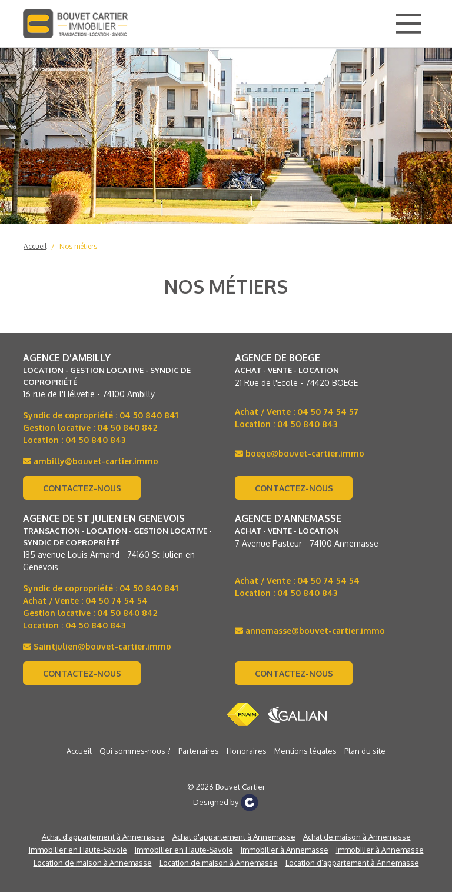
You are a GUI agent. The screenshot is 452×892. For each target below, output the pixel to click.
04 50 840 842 (127, 427)
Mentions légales (305, 750)
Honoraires (247, 750)
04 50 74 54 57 (327, 412)
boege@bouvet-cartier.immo (299, 453)
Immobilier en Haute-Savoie (78, 849)
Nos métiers (78, 246)
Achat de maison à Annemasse (357, 836)
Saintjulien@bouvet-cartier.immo (97, 646)
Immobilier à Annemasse (284, 849)
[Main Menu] (408, 23)
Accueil (35, 246)
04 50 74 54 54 (116, 600)
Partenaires (198, 750)
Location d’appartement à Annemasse (352, 862)
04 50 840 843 (95, 440)
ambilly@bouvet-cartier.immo (90, 461)
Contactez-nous (82, 488)
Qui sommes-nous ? (135, 750)
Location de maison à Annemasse (93, 862)
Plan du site (364, 750)
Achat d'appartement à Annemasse (103, 836)
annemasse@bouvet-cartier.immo (310, 630)
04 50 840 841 (148, 415)
